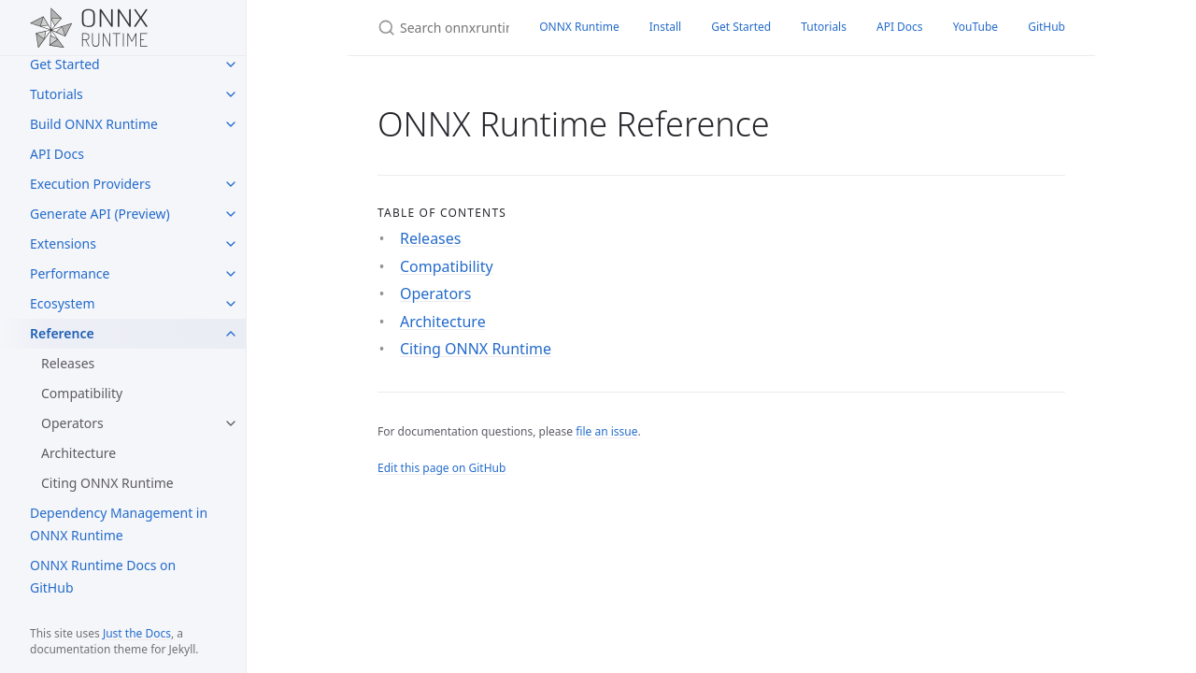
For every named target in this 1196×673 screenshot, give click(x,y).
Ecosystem (62, 303)
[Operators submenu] (231, 423)
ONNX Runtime (579, 27)
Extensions (63, 243)
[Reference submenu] (231, 334)
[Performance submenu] (231, 274)
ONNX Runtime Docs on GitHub (103, 576)
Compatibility (81, 393)
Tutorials (56, 94)
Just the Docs (137, 633)
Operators (72, 423)
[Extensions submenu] (231, 244)
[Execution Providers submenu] (231, 184)
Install (665, 27)
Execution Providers (90, 184)
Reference (62, 333)
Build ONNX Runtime (94, 124)
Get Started (65, 64)
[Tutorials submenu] (231, 94)
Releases (67, 363)
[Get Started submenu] (231, 64)
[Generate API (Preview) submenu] (231, 214)
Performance (69, 273)
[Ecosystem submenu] (231, 304)
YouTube (976, 27)
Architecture (78, 453)
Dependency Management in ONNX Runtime (118, 524)
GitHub (1046, 27)
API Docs (57, 154)
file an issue (606, 431)
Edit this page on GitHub (441, 468)
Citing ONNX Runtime (107, 483)
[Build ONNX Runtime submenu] (231, 124)
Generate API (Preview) (100, 213)
